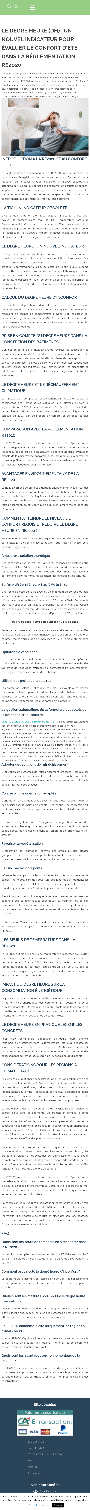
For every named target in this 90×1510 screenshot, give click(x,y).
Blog (30, 1460)
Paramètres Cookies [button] (38, 1505)
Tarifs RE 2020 (36, 1448)
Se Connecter (35, 1473)
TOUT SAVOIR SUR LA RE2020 (45, 1454)
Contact (32, 1466)
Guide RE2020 (36, 1442)
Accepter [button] (58, 1505)
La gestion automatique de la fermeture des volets (29, 721)
